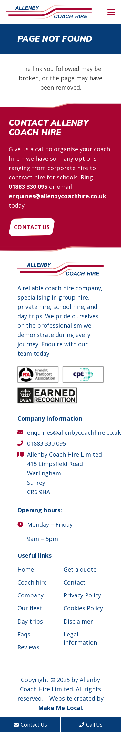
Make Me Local (60, 708)
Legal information (80, 638)
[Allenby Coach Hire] (49, 12)
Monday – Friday (50, 524)
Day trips (30, 621)
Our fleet (29, 608)
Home (25, 569)
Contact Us (30, 724)
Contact (75, 582)
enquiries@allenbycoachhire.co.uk (57, 196)
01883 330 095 (28, 186)
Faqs (23, 634)
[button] (111, 12)
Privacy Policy (82, 595)
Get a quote (80, 569)
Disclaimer (78, 621)
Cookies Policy (83, 608)
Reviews (28, 647)
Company (30, 595)
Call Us (91, 724)
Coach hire (32, 582)
